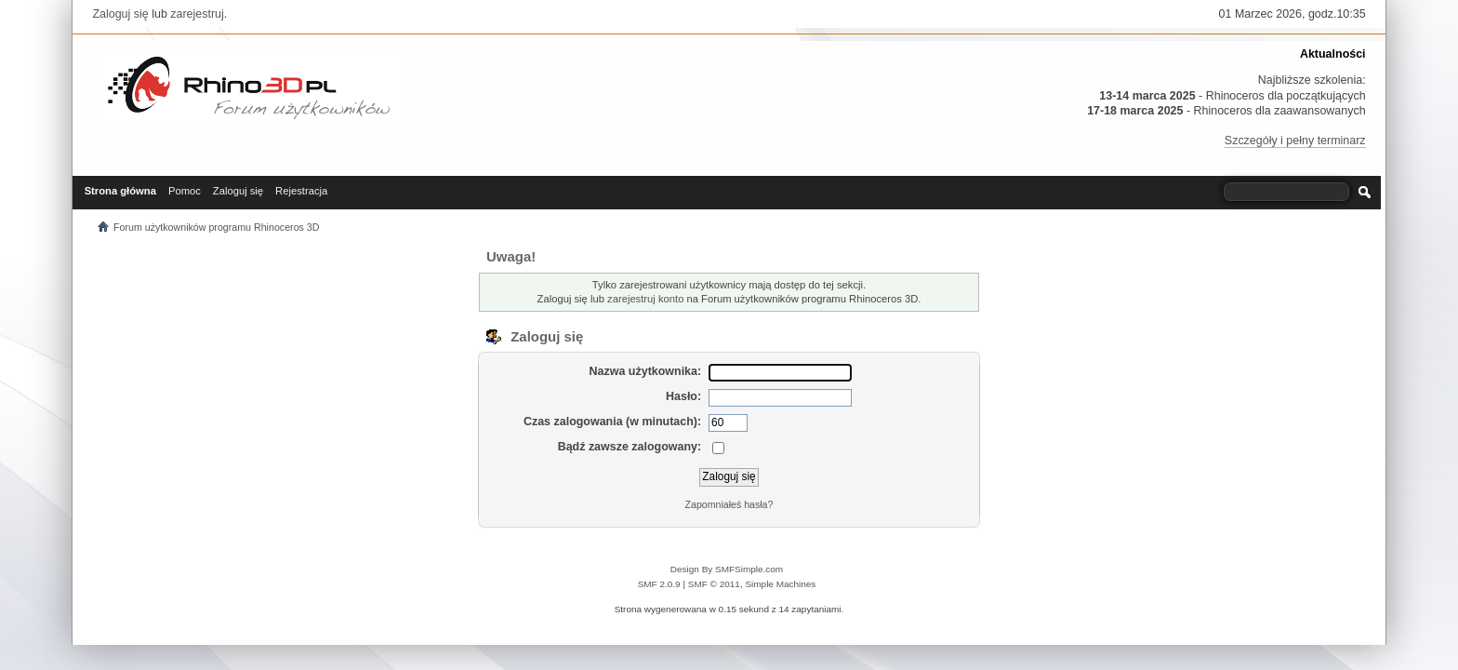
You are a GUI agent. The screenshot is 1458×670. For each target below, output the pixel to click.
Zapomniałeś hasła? (729, 504)
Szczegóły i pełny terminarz (1295, 140)
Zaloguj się (120, 13)
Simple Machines (780, 584)
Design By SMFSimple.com (726, 569)
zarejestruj (197, 13)
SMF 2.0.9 (659, 584)
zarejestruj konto (645, 298)
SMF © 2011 (714, 584)
